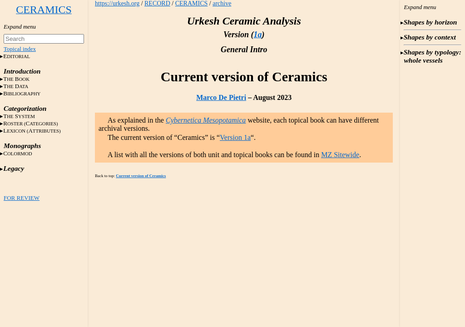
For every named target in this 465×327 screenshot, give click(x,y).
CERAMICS (191, 3)
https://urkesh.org (117, 3)
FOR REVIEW (22, 197)
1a (257, 34)
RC (30, 123)
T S (19, 116)
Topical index (20, 48)
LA (32, 130)
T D (15, 86)
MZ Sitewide (340, 155)
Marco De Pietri (221, 97)
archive (222, 3)
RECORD (157, 3)
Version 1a (235, 137)
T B (16, 78)
